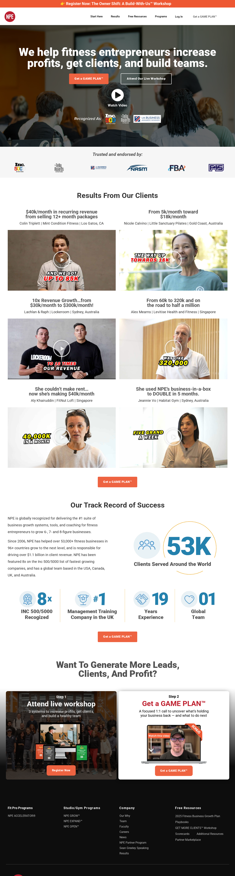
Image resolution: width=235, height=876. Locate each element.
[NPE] (9, 16)
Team (123, 822)
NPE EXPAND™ (73, 822)
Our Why (124, 817)
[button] (62, 260)
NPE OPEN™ (71, 828)
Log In (179, 16)
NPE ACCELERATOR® (22, 817)
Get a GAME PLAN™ (207, 16)
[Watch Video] (117, 95)
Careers (124, 833)
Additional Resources (210, 835)
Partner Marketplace (188, 841)
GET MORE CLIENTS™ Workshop (196, 829)
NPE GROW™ (72, 817)
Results (115, 16)
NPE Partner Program (132, 844)
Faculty (124, 828)
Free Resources (137, 16)
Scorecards (182, 835)
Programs (161, 16)
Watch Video (117, 105)
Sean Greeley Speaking (134, 849)
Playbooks (182, 823)
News (122, 838)
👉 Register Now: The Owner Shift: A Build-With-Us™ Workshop (115, 3)
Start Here (96, 16)
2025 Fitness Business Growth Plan (197, 817)
